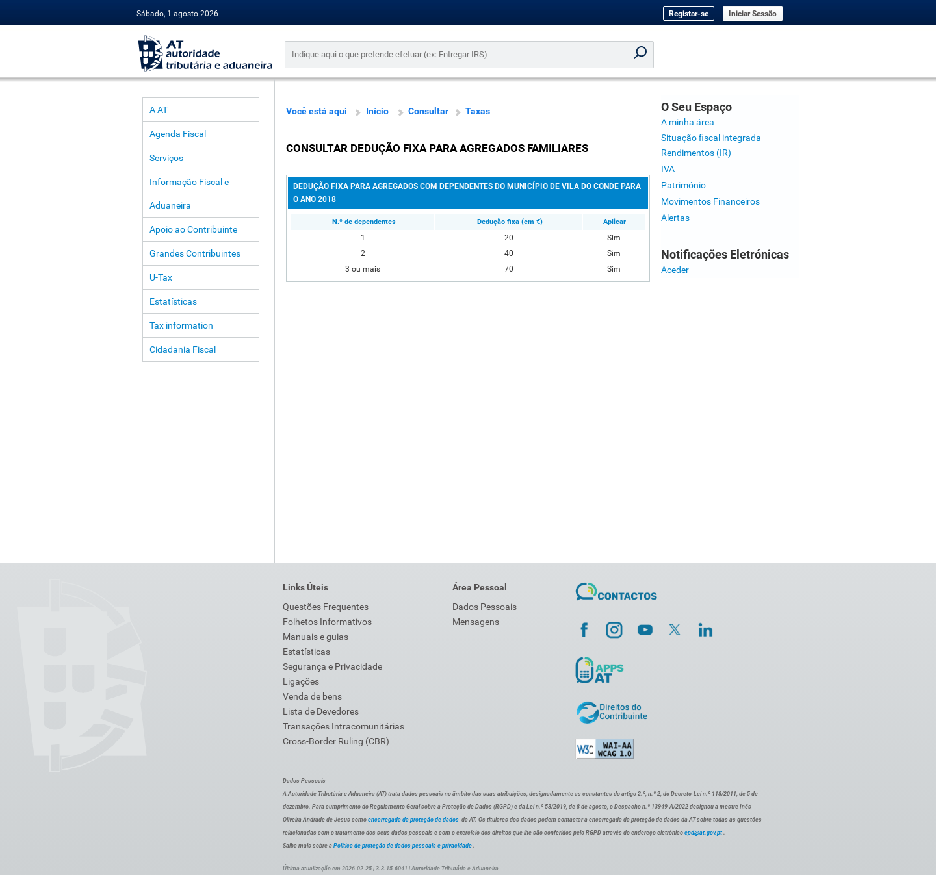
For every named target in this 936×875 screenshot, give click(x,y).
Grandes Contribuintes (195, 253)
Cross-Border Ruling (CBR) (336, 741)
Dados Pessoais (484, 607)
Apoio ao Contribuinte (193, 229)
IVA (668, 169)
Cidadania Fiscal (183, 349)
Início (377, 111)
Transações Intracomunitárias (343, 726)
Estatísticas (173, 301)
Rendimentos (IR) (696, 152)
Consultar (428, 111)
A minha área (687, 122)
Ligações (301, 681)
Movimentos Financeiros (710, 201)
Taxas (477, 111)
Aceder (675, 269)
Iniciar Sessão (753, 13)
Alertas (675, 217)
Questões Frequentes (326, 607)
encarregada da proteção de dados (413, 820)
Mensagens (475, 621)
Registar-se (688, 13)
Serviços (166, 158)
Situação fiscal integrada (711, 138)
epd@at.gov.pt (703, 833)
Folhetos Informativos (327, 621)
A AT (159, 110)
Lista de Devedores (321, 711)
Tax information (181, 325)
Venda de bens (312, 696)
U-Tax (161, 277)
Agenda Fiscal (178, 134)
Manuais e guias (315, 636)
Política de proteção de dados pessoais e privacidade (402, 846)
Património (683, 185)
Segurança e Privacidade (332, 666)
